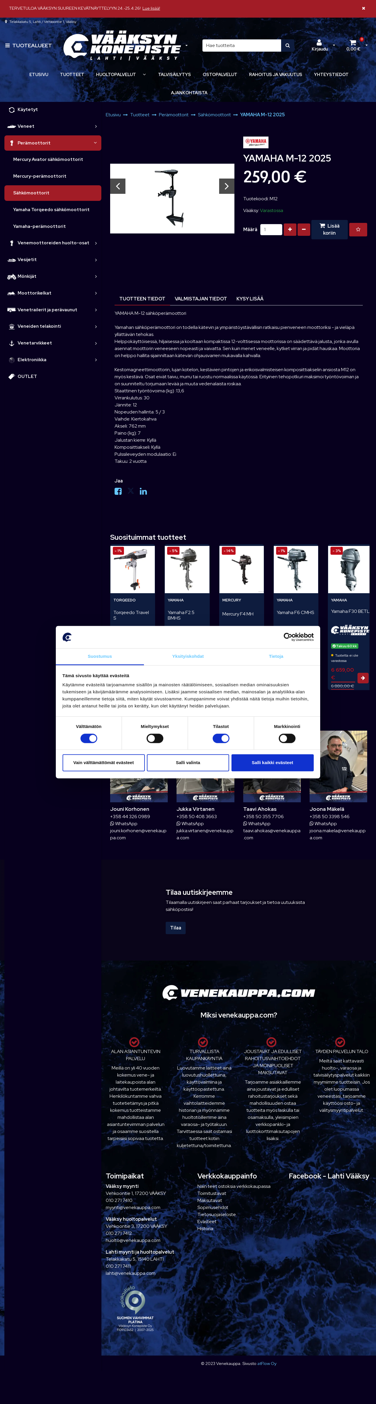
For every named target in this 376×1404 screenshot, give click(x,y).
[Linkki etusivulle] (122, 46)
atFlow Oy (266, 1363)
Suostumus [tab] (100, 656)
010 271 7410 (119, 1200)
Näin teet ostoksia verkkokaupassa (234, 1186)
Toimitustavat (211, 1193)
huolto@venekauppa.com (133, 1240)
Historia (205, 1228)
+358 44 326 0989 (130, 816)
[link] (96, 126)
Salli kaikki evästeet (272, 762)
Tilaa (175, 928)
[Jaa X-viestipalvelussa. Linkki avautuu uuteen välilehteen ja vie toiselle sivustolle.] (133, 493)
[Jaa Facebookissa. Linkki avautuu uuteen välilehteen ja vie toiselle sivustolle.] (121, 493)
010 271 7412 (119, 1233)
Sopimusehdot (212, 1207)
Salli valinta (188, 762)
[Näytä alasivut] (144, 74)
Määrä (250, 229)
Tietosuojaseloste (216, 1214)
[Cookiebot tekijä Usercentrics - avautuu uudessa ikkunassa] (288, 637)
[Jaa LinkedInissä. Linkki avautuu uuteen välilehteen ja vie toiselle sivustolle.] (146, 493)
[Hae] (241, 45)
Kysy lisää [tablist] (249, 299)
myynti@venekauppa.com (133, 1207)
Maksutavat (209, 1200)
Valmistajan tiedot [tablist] (201, 299)
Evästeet (206, 1221)
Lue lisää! (151, 8)
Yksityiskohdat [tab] (188, 656)
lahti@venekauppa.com (130, 1273)
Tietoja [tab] (276, 656)
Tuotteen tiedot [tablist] (142, 299)
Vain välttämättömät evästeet (103, 762)
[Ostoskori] (353, 45)
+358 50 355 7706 (263, 816)
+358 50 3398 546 (330, 816)
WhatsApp (123, 823)
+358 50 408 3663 (197, 816)
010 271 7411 (118, 1266)
